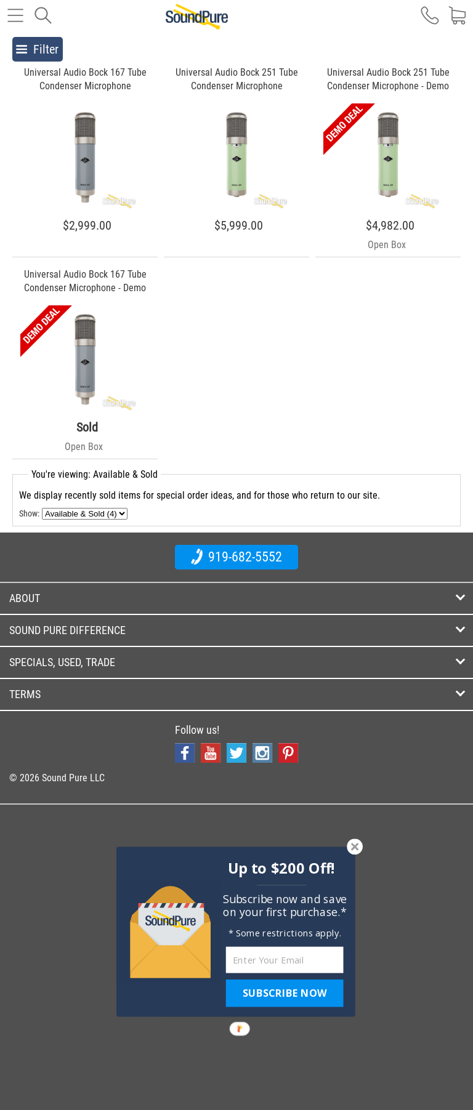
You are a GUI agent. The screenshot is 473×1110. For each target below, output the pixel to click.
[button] (282, 868)
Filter (37, 49)
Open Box (387, 245)
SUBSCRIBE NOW (284, 993)
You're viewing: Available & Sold (94, 474)
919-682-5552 (236, 557)
